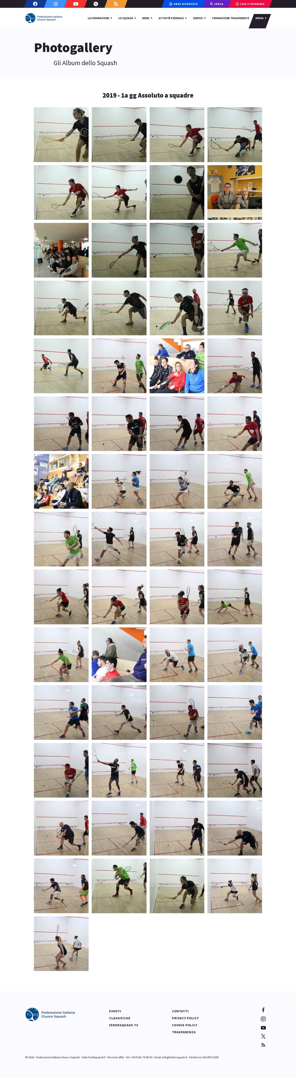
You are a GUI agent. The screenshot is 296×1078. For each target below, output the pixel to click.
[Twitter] (95, 4)
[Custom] (115, 4)
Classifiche (120, 1018)
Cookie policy (184, 1025)
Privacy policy (185, 1018)
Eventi (115, 1011)
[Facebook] (35, 4)
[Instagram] (55, 4)
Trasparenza (184, 1032)
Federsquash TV (123, 1025)
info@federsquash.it (174, 1057)
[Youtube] (75, 4)
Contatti (180, 1011)
